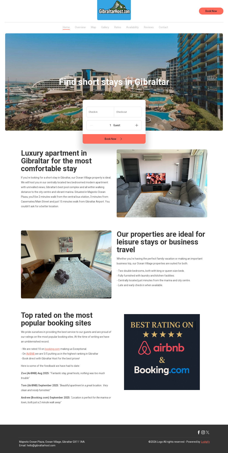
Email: (22, 445)
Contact (163, 27)
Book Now (211, 11)
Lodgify (205, 441)
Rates (117, 27)
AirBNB (30, 353)
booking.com (52, 348)
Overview (80, 27)
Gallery (105, 27)
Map (93, 27)
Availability (132, 27)
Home (66, 27)
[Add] (137, 125)
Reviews (149, 27)
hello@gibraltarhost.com (41, 445)
